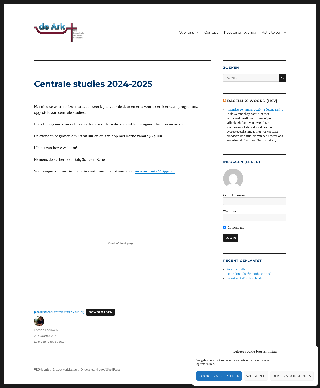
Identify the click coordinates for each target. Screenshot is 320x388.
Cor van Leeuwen (46, 330)
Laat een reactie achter (50, 341)
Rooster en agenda (240, 32)
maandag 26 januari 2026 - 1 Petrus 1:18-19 (256, 109)
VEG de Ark (41, 369)
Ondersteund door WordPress (100, 369)
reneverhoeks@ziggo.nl (155, 171)
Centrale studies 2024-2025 (93, 84)
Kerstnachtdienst (238, 269)
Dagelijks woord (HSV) (252, 101)
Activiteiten (272, 32)
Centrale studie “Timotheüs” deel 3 (250, 274)
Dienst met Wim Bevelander (245, 278)
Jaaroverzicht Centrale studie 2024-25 (59, 312)
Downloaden (100, 312)
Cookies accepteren (219, 376)
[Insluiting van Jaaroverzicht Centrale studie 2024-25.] (122, 243)
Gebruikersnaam (234, 195)
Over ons (186, 32)
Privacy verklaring (65, 369)
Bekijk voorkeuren (292, 376)
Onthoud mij (234, 227)
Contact (211, 32)
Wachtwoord (231, 211)
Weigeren (256, 376)
